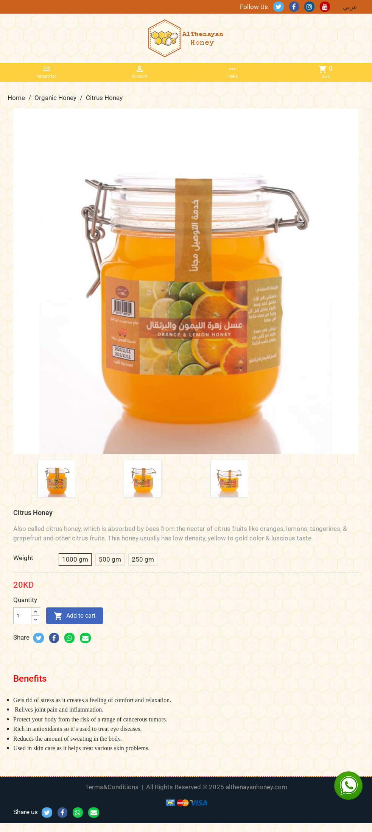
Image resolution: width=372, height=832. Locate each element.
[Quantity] (22, 615)
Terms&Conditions (112, 787)
